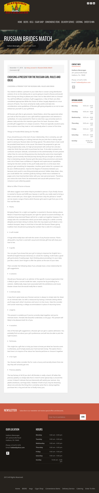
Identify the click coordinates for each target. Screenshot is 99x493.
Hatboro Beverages (13, 46)
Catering (79, 22)
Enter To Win (89, 22)
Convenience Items (52, 22)
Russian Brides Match (45, 68)
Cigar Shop (39, 22)
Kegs (31, 22)
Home (20, 22)
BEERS (25, 22)
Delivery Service (67, 22)
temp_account (31, 68)
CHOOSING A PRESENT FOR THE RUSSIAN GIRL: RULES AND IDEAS (33, 78)
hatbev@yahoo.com (83, 82)
